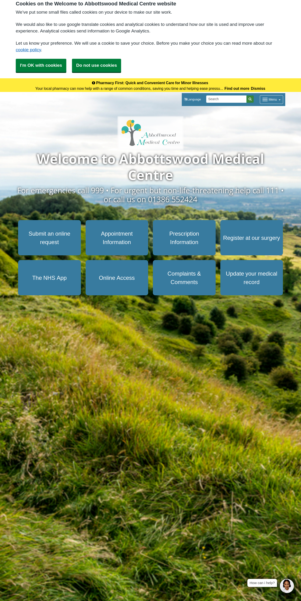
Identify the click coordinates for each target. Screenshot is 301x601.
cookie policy (28, 49)
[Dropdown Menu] (271, 99)
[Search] (226, 99)
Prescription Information (184, 238)
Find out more (237, 88)
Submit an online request (49, 238)
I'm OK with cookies (41, 65)
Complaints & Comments (184, 278)
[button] (192, 99)
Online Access (117, 278)
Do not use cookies (96, 65)
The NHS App (49, 278)
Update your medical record (251, 278)
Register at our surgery (251, 238)
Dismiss (258, 88)
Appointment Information (117, 238)
